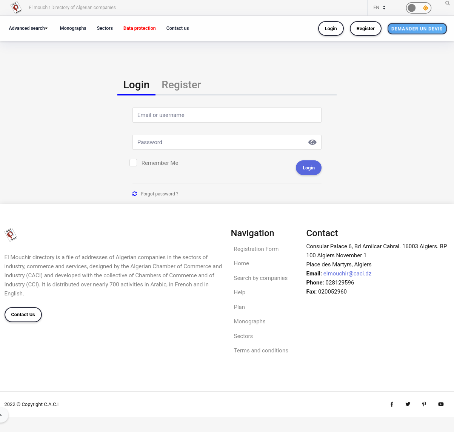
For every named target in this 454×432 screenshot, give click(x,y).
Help (240, 292)
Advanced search (27, 28)
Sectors (105, 28)
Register (366, 28)
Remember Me (160, 163)
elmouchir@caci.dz (347, 273)
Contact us (177, 28)
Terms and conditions (261, 350)
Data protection (139, 28)
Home (241, 263)
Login (331, 28)
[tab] (136, 85)
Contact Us (23, 314)
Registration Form (256, 249)
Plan (239, 307)
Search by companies (261, 278)
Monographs (73, 28)
